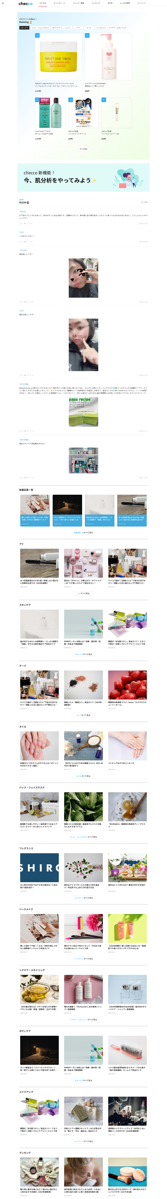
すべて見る (83, 149)
